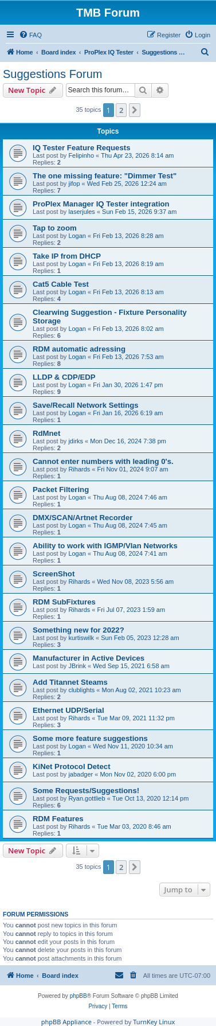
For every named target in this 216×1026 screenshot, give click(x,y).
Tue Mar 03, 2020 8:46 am (134, 826)
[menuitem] (30, 35)
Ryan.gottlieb (86, 798)
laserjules (81, 211)
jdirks (75, 441)
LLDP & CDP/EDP (64, 377)
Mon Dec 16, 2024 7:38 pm (128, 441)
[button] (134, 110)
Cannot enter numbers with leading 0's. (103, 461)
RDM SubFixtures (64, 602)
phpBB (78, 996)
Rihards (79, 469)
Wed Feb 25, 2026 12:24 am (127, 183)
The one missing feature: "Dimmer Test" (104, 175)
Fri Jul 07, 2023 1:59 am (131, 609)
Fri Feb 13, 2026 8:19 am (128, 263)
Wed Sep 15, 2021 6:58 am (131, 665)
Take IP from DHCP (67, 256)
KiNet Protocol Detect (72, 766)
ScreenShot (53, 573)
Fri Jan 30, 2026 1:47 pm (128, 384)
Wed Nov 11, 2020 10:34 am (133, 746)
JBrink (77, 665)
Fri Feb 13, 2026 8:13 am (128, 291)
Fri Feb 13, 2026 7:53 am (128, 356)
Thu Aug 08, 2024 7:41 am (130, 553)
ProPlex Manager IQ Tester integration (101, 204)
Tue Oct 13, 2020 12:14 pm (150, 798)
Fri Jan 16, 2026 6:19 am (128, 412)
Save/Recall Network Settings (86, 405)
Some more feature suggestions (90, 738)
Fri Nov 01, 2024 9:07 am (132, 469)
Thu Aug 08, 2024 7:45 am (130, 525)
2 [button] (121, 110)
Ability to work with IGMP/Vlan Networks (105, 545)
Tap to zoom (55, 228)
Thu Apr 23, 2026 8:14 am (137, 155)
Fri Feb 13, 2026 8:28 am (128, 235)
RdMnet (46, 433)
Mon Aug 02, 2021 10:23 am (140, 689)
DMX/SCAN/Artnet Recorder (82, 517)
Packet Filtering (61, 489)
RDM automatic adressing (79, 349)
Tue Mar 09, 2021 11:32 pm (136, 718)
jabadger (80, 774)
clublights (81, 689)
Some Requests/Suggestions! (86, 790)
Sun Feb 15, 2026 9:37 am (139, 211)
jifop (74, 183)
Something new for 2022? (78, 630)
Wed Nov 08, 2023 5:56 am (135, 581)
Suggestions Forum (52, 74)
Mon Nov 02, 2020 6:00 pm (138, 774)
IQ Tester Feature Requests (82, 147)
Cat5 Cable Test (61, 284)
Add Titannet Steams (70, 682)
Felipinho (81, 155)
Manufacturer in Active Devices (88, 658)
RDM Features (58, 818)
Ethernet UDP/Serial (68, 710)
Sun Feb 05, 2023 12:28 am (140, 637)
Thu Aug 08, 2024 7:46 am (130, 497)
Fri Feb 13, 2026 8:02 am (128, 328)
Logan (77, 235)
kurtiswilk (81, 637)
